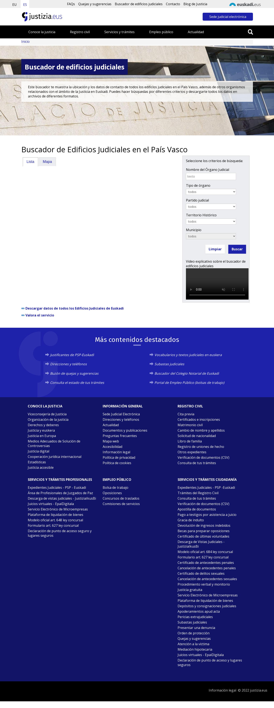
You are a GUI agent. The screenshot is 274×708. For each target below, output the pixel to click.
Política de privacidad (119, 457)
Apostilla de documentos (197, 509)
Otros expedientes (192, 452)
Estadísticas (37, 462)
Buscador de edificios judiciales (139, 4)
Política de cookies (117, 463)
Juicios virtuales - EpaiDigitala (51, 503)
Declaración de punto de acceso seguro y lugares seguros (60, 533)
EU (14, 4)
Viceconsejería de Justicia (47, 414)
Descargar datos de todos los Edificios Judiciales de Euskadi (74, 308)
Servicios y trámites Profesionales (60, 479)
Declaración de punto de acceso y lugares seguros (210, 662)
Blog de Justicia (195, 4)
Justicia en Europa (42, 435)
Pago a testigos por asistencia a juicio (207, 514)
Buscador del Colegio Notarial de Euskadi (186, 373)
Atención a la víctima (193, 644)
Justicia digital (38, 451)
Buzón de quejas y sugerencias (74, 373)
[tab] (30, 161)
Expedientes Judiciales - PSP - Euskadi (57, 487)
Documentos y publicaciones (125, 430)
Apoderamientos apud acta (199, 611)
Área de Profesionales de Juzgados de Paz (60, 493)
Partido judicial (197, 200)
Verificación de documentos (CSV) (203, 457)
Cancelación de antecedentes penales (207, 568)
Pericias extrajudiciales (195, 617)
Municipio (193, 230)
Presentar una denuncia (196, 627)
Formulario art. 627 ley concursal (53, 525)
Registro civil (80, 32)
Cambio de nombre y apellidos (201, 430)
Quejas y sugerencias (94, 4)
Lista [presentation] (30, 162)
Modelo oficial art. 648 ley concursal (55, 520)
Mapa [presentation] (47, 162)
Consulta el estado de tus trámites (77, 382)
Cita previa (186, 414)
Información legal (116, 452)
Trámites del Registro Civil (198, 493)
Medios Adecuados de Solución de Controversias (54, 443)
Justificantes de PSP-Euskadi (72, 355)
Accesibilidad (112, 446)
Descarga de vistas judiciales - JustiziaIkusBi (62, 498)
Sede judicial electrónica (227, 16)
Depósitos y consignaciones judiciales (207, 606)
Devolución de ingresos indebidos (204, 525)
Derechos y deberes (43, 425)
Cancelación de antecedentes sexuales (207, 579)
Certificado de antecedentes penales (206, 562)
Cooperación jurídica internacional (54, 456)
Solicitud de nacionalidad (197, 435)
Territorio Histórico (201, 215)
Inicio (25, 41)
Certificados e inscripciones (199, 419)
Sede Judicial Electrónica (121, 414)
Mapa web (111, 441)
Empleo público (161, 32)
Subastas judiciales (169, 364)
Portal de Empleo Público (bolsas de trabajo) (189, 382)
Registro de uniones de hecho (201, 446)
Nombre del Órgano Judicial (207, 169)
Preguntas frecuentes (120, 435)
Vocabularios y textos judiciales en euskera (188, 355)
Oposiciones (112, 493)
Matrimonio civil (190, 425)
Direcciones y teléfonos (68, 364)
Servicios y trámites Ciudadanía (207, 479)
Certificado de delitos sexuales (201, 573)
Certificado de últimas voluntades (203, 536)
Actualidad (196, 32)
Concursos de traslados (121, 498)
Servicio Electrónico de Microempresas (58, 509)
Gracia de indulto (191, 520)
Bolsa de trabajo (115, 487)
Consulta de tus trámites (197, 463)
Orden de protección (194, 633)
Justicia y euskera (41, 430)
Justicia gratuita (190, 589)
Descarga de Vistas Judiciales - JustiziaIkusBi (201, 544)
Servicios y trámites (119, 32)
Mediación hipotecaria (195, 649)
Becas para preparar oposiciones (204, 531)
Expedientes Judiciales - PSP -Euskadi (206, 487)
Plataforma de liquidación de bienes (55, 514)
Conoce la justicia (41, 32)
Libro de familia (190, 441)
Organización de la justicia (48, 419)
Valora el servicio (39, 315)
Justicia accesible (41, 467)
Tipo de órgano (198, 185)
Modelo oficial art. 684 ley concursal (205, 551)
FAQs (71, 4)
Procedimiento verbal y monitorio (204, 584)
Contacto (173, 4)
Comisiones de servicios (121, 503)
